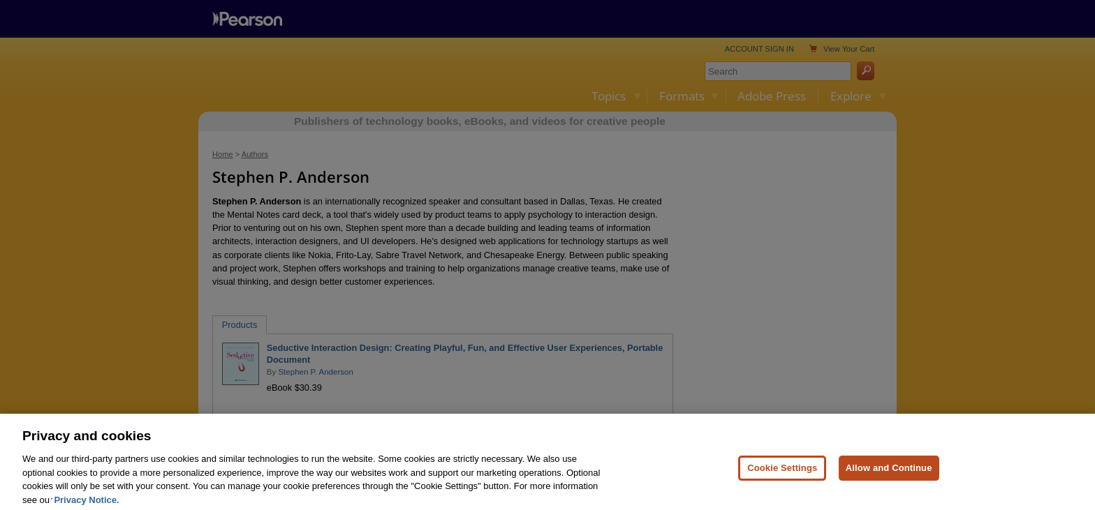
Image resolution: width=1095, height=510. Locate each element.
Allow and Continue (889, 477)
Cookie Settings (782, 477)
